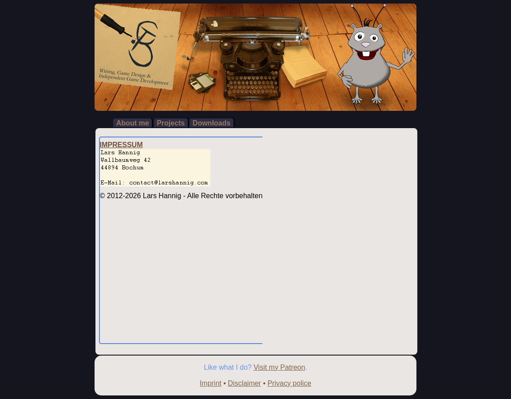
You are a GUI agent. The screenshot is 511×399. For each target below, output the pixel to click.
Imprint (211, 383)
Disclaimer (244, 383)
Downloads (211, 122)
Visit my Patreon (279, 367)
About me (132, 122)
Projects (171, 122)
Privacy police (289, 383)
